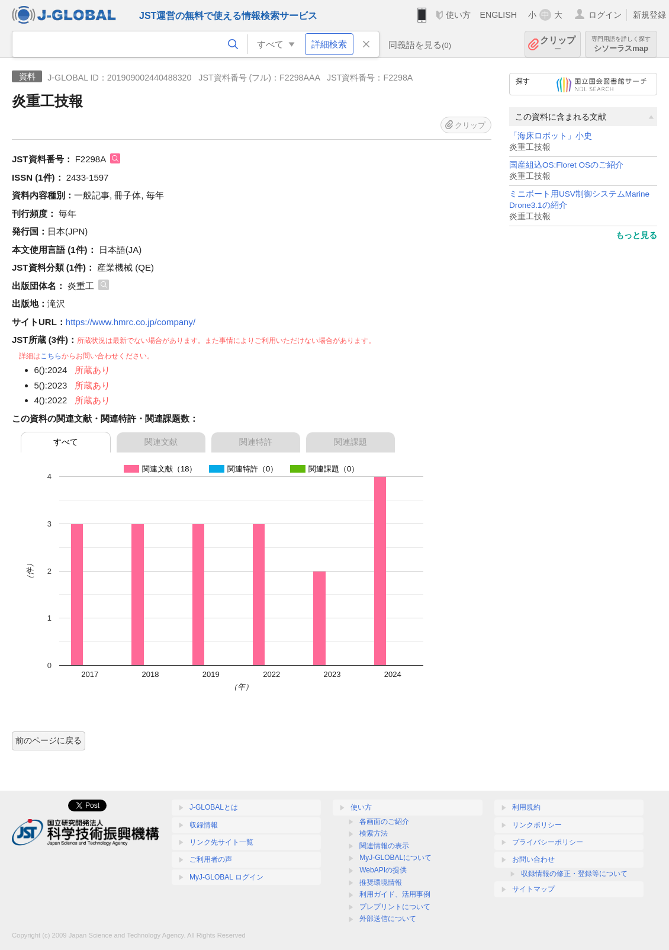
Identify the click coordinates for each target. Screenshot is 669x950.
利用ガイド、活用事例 (394, 894)
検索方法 (373, 833)
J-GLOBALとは (213, 807)
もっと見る (636, 235)
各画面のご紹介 (384, 821)
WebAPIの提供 (383, 870)
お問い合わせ (533, 859)
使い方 (458, 15)
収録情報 (203, 825)
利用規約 (526, 807)
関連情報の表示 (384, 846)
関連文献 (161, 442)
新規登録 (649, 15)
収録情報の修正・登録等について (574, 873)
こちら (51, 356)
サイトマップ (533, 889)
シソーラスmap (621, 44)
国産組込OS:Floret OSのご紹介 (566, 165)
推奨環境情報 (380, 882)
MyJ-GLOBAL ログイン (226, 877)
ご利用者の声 (210, 859)
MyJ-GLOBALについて (395, 857)
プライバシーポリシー (547, 842)
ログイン (605, 15)
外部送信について (387, 918)
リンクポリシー (537, 825)
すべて (65, 442)
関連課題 (350, 442)
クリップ (557, 44)
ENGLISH (498, 15)
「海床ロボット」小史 (550, 135)
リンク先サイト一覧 (221, 842)
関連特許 (255, 442)
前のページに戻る (48, 740)
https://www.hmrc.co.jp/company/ (130, 322)
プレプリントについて (394, 907)
